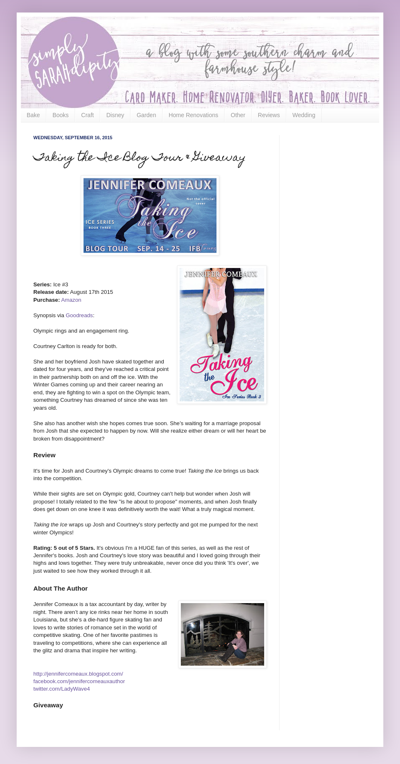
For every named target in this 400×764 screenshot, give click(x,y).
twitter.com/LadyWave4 (61, 689)
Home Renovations (193, 115)
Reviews (269, 115)
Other (238, 115)
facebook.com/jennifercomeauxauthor (79, 681)
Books (60, 115)
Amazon (71, 300)
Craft (87, 115)
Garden (146, 115)
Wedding (303, 115)
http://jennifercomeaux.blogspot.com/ (78, 674)
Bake (33, 115)
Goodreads (79, 315)
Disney (115, 115)
